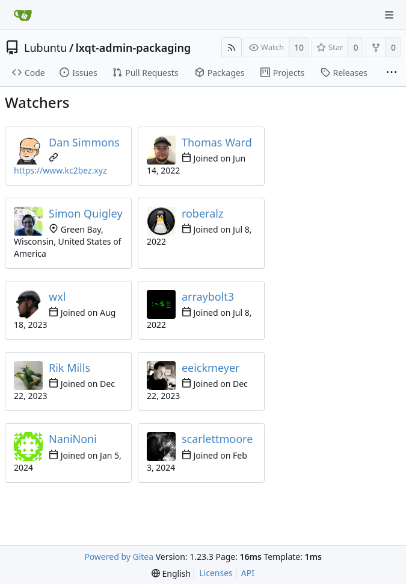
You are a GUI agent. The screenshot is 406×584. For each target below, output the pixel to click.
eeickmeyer (211, 367)
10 (299, 47)
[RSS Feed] (231, 47)
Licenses (216, 573)
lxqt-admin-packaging (133, 48)
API (247, 573)
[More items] (391, 73)
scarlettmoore (217, 439)
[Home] (23, 15)
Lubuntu (45, 48)
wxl (57, 296)
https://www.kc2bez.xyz (60, 170)
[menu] (171, 573)
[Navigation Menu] (389, 15)
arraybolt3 (208, 296)
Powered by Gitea (118, 556)
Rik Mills (69, 367)
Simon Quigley (86, 213)
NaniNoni (73, 439)
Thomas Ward (217, 142)
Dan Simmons (84, 142)
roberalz (202, 213)
